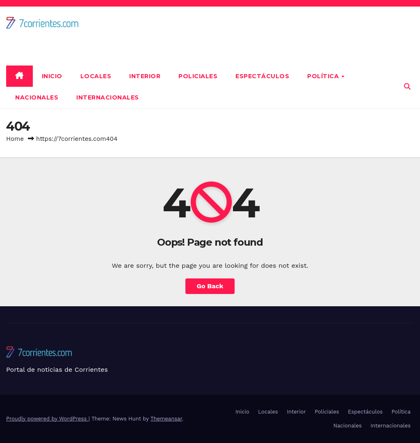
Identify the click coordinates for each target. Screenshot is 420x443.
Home (15, 138)
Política (324, 76)
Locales (96, 76)
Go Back (210, 286)
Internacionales (107, 97)
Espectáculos (262, 76)
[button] (407, 86)
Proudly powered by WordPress (47, 419)
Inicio (52, 76)
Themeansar (166, 419)
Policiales (197, 76)
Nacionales (36, 97)
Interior (144, 76)
